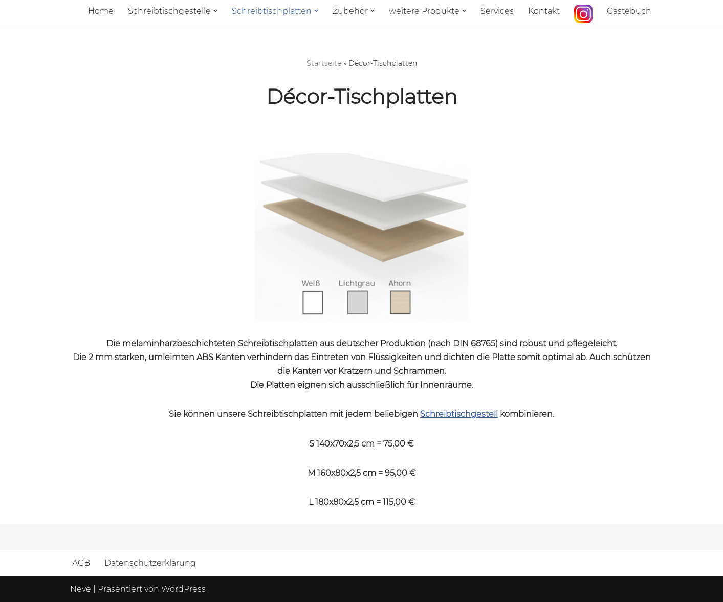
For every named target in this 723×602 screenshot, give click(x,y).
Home (101, 11)
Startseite (323, 63)
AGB (81, 563)
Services (497, 11)
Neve (80, 589)
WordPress (183, 589)
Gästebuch (629, 11)
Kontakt (544, 11)
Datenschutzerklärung (150, 563)
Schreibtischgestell (459, 414)
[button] (215, 11)
